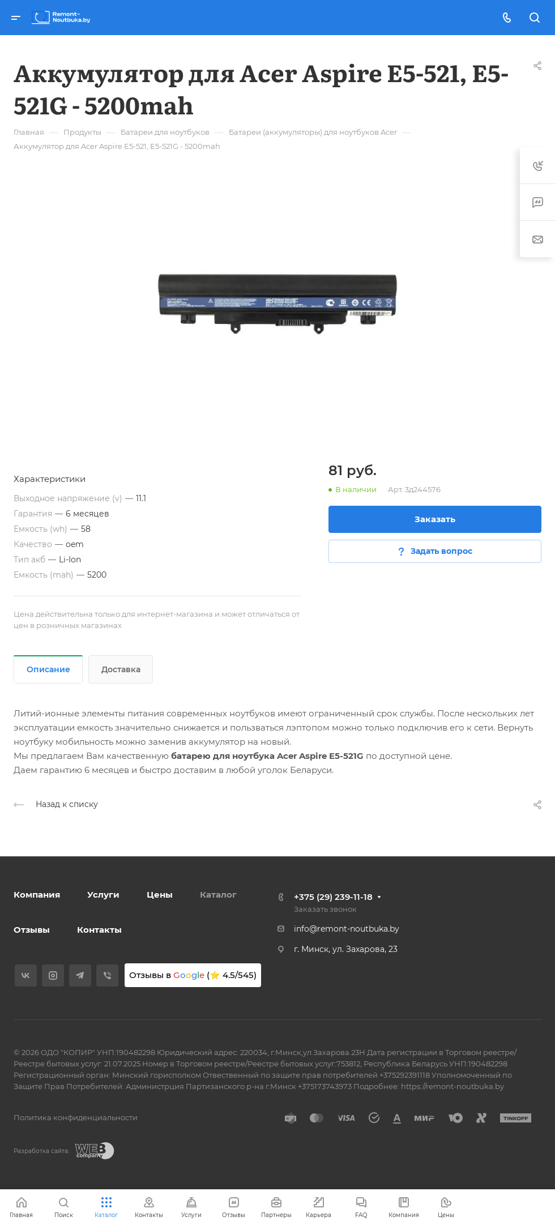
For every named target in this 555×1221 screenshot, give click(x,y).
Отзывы (32, 929)
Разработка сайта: (41, 1151)
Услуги (103, 894)
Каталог (218, 894)
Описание (48, 669)
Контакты (99, 929)
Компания (37, 894)
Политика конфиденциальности (76, 1117)
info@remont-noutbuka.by (346, 929)
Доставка (120, 669)
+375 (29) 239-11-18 (333, 896)
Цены (160, 894)
